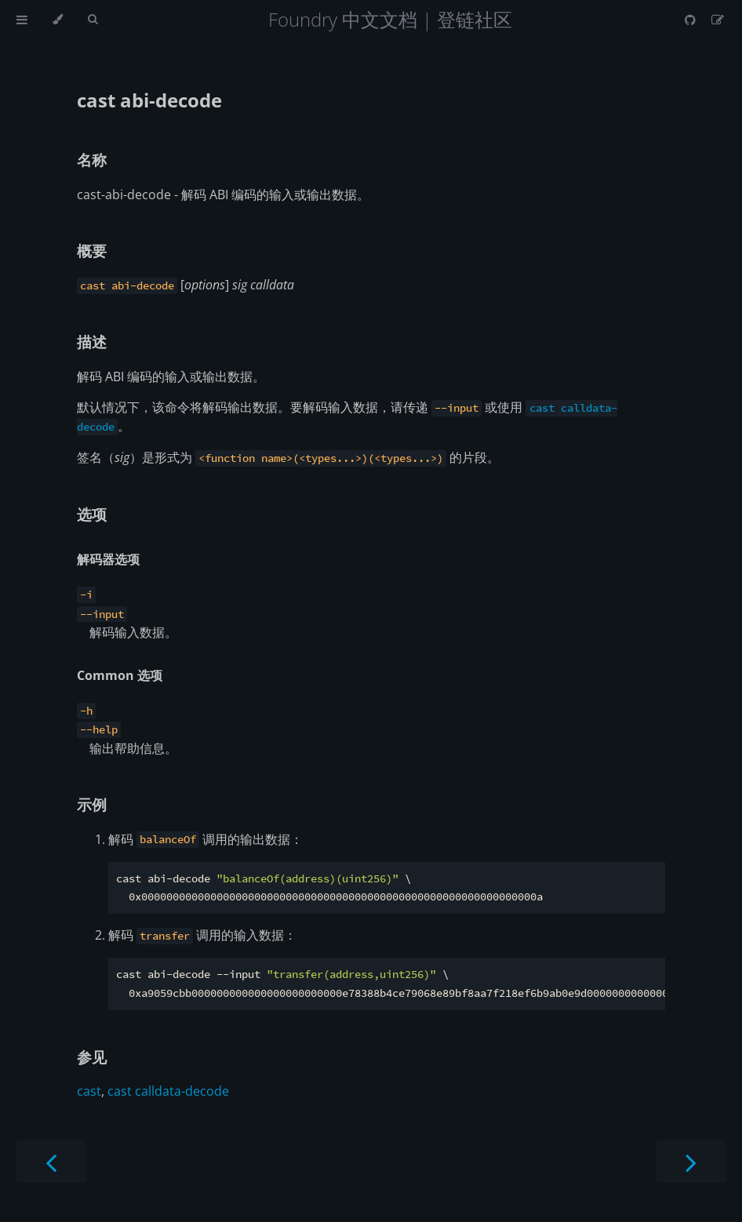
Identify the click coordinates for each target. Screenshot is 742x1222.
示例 (92, 804)
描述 (92, 341)
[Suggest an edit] (717, 19)
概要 (92, 250)
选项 (92, 514)
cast (89, 1091)
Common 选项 (119, 675)
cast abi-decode (149, 100)
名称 (92, 159)
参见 (92, 1057)
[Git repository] (691, 19)
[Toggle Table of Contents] (22, 19)
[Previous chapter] (51, 1161)
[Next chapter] (691, 1161)
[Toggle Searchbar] (92, 19)
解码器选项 (108, 559)
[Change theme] (57, 19)
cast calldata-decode (168, 1091)
